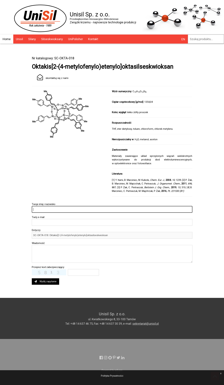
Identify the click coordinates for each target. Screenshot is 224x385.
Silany (32, 39)
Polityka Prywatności (112, 375)
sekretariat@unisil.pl (145, 323)
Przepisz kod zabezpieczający (48, 267)
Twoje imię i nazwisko (43, 204)
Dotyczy (36, 230)
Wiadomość (38, 243)
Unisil (19, 39)
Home (7, 39)
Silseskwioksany (52, 39)
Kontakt (93, 39)
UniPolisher (75, 39)
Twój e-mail (38, 217)
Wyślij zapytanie (45, 281)
